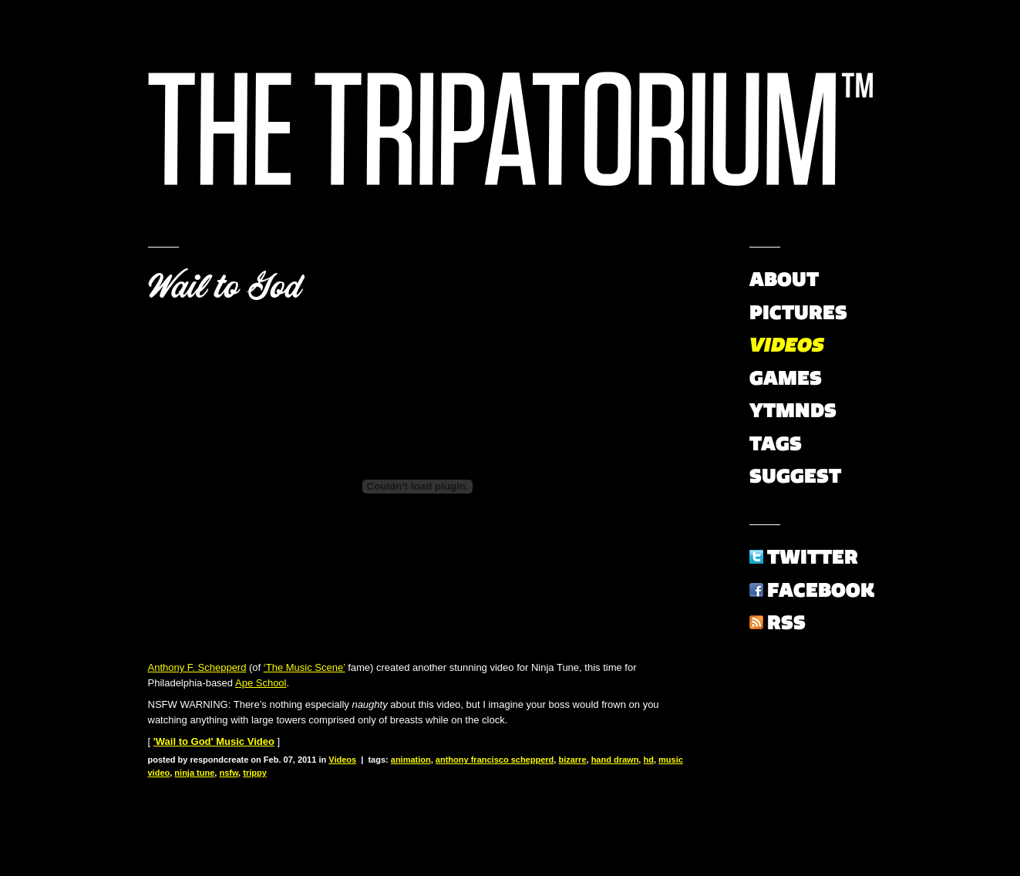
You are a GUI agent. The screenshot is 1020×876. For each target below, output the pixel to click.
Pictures (798, 312)
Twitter (812, 556)
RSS (786, 622)
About (784, 279)
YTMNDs (793, 410)
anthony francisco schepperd (495, 759)
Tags (775, 443)
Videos (342, 759)
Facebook (820, 590)
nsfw (228, 772)
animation (411, 759)
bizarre (572, 759)
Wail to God (224, 287)
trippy (255, 772)
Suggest (795, 475)
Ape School (261, 683)
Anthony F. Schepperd (197, 667)
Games (785, 378)
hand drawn (615, 759)
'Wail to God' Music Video (213, 741)
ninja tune (194, 772)
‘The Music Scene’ (304, 667)
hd (648, 759)
